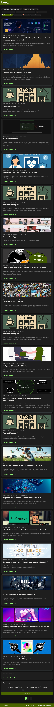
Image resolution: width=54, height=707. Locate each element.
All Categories (5, 9)
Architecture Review (13, 687)
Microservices (18, 690)
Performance (28, 690)
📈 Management (7, 14)
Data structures (35, 687)
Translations (37, 690)
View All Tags (27, 693)
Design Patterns (8, 690)
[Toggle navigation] (52, 2)
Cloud (27, 687)
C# (21, 687)
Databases (44, 687)
